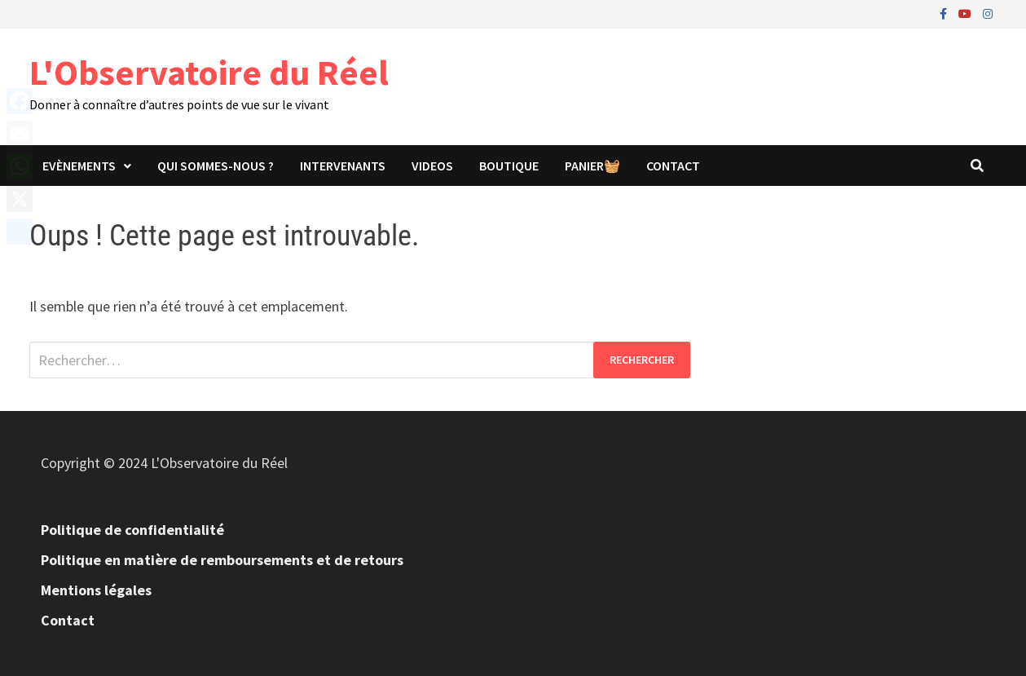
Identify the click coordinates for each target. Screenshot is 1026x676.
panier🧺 (592, 165)
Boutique (509, 165)
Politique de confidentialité (132, 529)
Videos (432, 165)
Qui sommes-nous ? (215, 165)
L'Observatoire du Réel (209, 72)
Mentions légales (96, 590)
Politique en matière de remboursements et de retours (222, 559)
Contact (673, 165)
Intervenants (342, 165)
